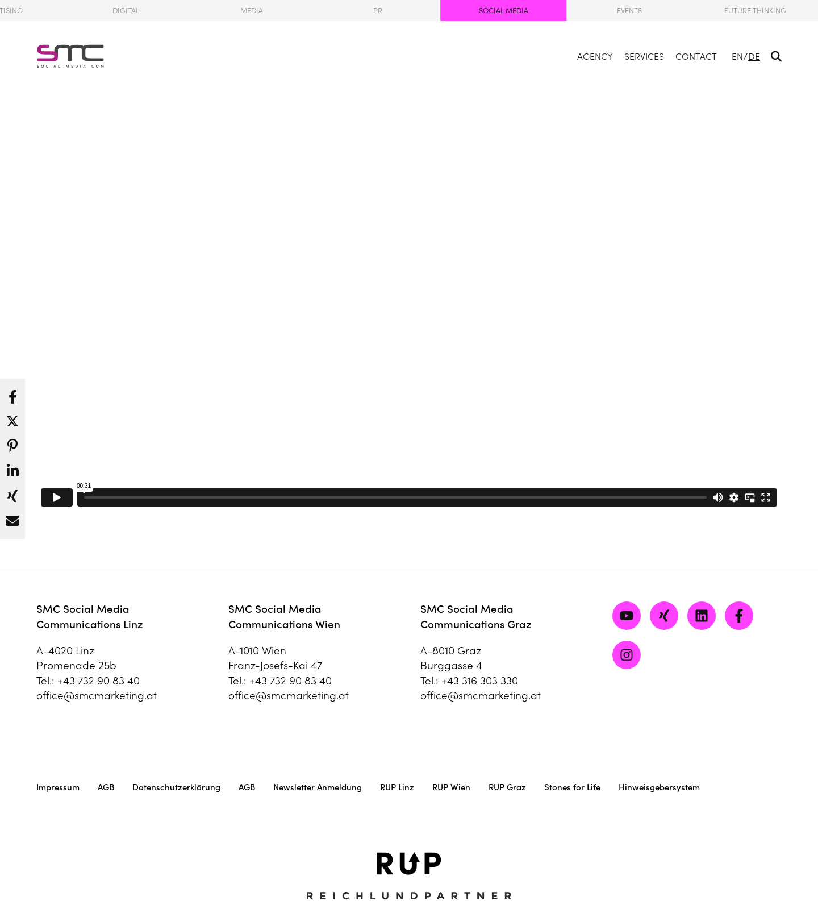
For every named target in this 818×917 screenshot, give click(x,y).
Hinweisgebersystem (659, 787)
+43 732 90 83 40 (98, 680)
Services (644, 56)
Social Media (503, 10)
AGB (106, 787)
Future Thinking (755, 10)
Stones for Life (572, 787)
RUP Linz (397, 787)
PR (377, 10)
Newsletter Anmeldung (317, 787)
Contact (696, 56)
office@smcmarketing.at (96, 695)
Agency (595, 56)
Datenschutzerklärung (176, 787)
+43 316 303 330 (479, 680)
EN (737, 56)
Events (629, 10)
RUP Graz (507, 787)
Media (251, 10)
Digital (125, 10)
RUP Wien (451, 787)
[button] (12, 394)
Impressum (58, 787)
